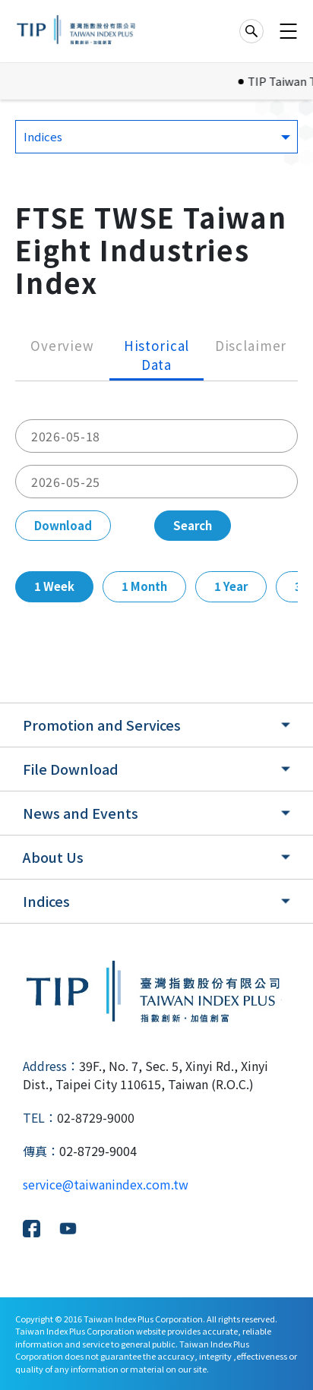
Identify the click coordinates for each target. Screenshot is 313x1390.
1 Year (231, 586)
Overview (62, 345)
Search (192, 525)
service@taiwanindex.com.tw (105, 1184)
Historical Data (157, 355)
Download (63, 525)
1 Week (54, 586)
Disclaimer (251, 345)
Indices (46, 901)
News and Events (80, 813)
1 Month (144, 586)
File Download (71, 769)
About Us (53, 857)
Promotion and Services (102, 724)
